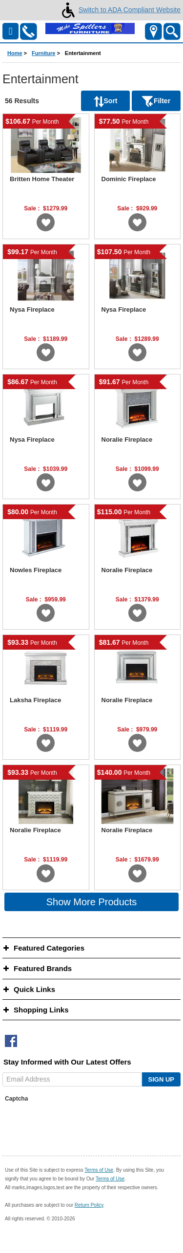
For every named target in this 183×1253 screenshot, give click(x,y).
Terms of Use (98, 1170)
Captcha (16, 1098)
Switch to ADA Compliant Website (119, 10)
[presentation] (79, 1124)
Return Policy (89, 1205)
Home (14, 53)
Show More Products (91, 902)
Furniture (43, 53)
